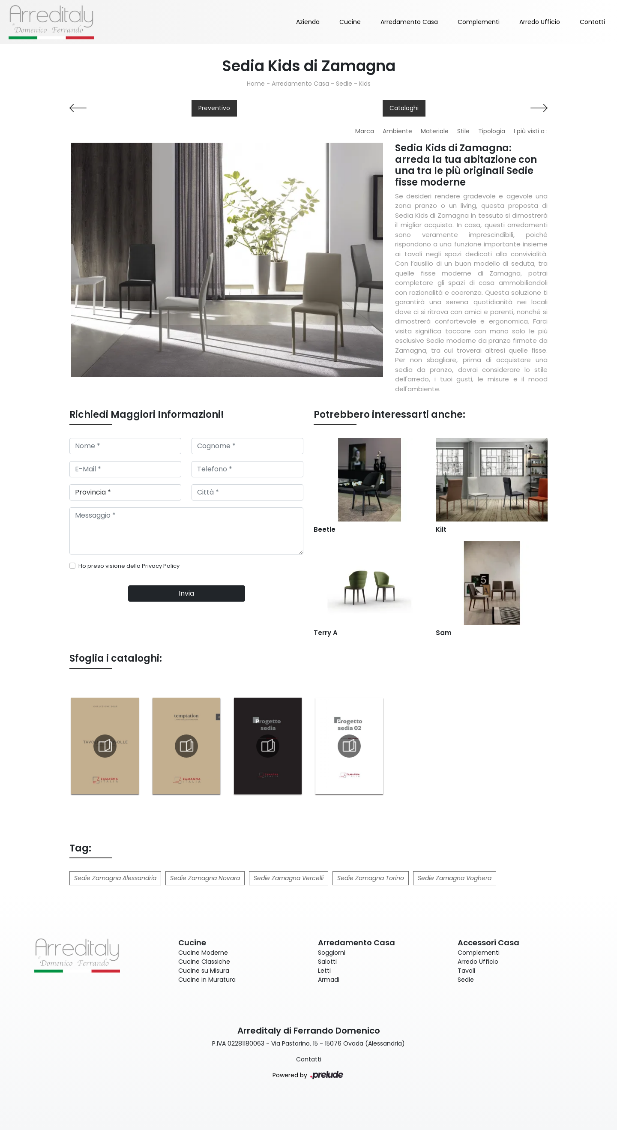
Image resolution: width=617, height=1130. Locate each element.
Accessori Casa (488, 942)
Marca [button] (364, 131)
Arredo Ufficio (539, 22)
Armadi (328, 979)
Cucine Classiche (204, 961)
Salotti (327, 961)
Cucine (350, 22)
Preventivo (214, 108)
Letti (324, 970)
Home (256, 83)
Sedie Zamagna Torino (370, 878)
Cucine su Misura (203, 970)
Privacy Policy (161, 566)
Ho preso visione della (129, 566)
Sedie (344, 83)
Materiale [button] (435, 131)
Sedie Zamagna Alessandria (115, 878)
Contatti (592, 22)
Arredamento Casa (409, 22)
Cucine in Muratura (207, 979)
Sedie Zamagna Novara (205, 878)
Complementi (479, 22)
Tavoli (466, 970)
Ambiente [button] (397, 131)
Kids (365, 83)
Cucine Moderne (203, 952)
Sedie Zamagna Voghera (454, 878)
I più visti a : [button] (531, 131)
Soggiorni (331, 952)
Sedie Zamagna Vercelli (288, 878)
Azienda (308, 22)
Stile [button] (463, 131)
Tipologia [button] (491, 131)
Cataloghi (404, 108)
